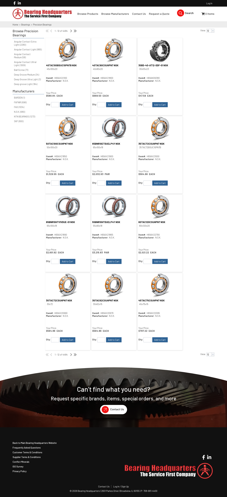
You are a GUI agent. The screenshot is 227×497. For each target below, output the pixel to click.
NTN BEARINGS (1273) (24, 116)
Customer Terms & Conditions (27, 452)
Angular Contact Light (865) (28, 49)
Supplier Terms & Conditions (27, 457)
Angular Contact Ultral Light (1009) (25, 64)
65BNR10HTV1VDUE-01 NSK (60, 222)
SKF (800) (18, 121)
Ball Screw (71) (21, 69)
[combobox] (210, 31)
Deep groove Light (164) (25, 84)
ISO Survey (18, 466)
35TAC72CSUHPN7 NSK (151, 143)
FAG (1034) (19, 107)
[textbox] (209, 30)
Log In (209, 3)
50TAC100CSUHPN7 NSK (59, 143)
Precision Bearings (42, 24)
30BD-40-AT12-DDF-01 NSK (153, 65)
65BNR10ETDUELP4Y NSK (106, 143)
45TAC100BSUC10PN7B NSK (61, 65)
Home (15, 24)
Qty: (48, 104)
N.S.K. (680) (19, 111)
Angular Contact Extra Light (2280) (25, 43)
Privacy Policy (19, 471)
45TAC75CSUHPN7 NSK (151, 300)
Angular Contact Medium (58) (22, 56)
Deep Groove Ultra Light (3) (27, 79)
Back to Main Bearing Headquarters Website (35, 442)
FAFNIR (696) (20, 102)
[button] (28, 33)
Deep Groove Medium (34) (26, 74)
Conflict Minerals (21, 461)
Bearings (26, 24)
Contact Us (112, 409)
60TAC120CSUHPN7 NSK (151, 222)
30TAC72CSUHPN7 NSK (59, 300)
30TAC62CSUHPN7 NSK (105, 300)
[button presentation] (212, 30)
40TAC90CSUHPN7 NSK (105, 65)
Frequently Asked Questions (27, 447)
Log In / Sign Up (121, 486)
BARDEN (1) (19, 97)
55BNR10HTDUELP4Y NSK (106, 222)
